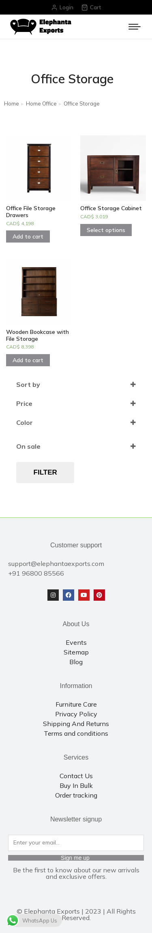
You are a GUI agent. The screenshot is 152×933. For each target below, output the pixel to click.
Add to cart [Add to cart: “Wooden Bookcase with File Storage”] (28, 360)
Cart (91, 7)
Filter (45, 472)
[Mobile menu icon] (134, 26)
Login (62, 7)
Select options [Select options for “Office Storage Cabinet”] (106, 230)
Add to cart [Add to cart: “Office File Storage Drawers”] (28, 236)
